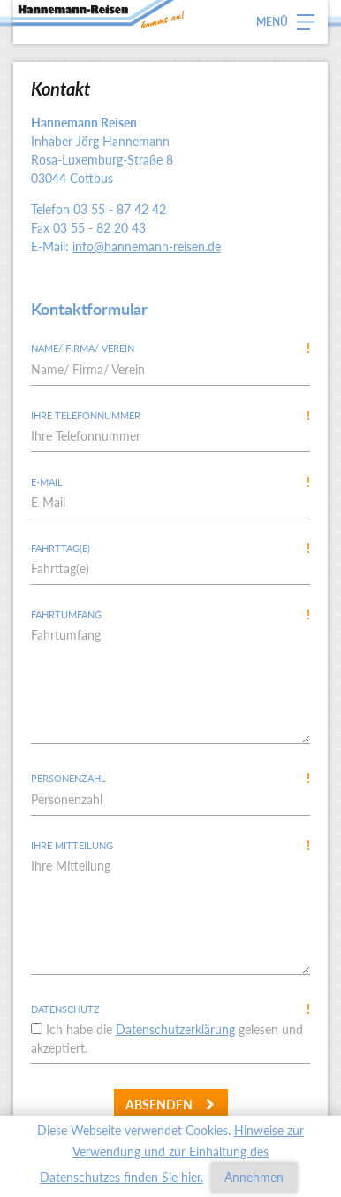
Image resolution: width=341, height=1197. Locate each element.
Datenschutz (170, 1009)
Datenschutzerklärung (175, 1029)
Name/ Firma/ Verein (170, 348)
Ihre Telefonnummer (170, 415)
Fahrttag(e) (170, 548)
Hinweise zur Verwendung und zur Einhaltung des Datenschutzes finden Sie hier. (172, 1154)
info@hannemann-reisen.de (146, 246)
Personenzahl (170, 778)
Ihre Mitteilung (170, 845)
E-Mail (170, 482)
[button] (292, 22)
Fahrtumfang (170, 614)
